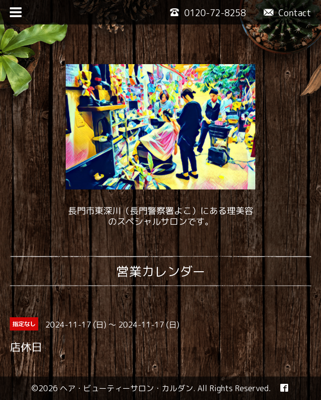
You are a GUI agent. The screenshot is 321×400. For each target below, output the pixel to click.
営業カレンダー (160, 271)
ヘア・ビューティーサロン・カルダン (126, 388)
